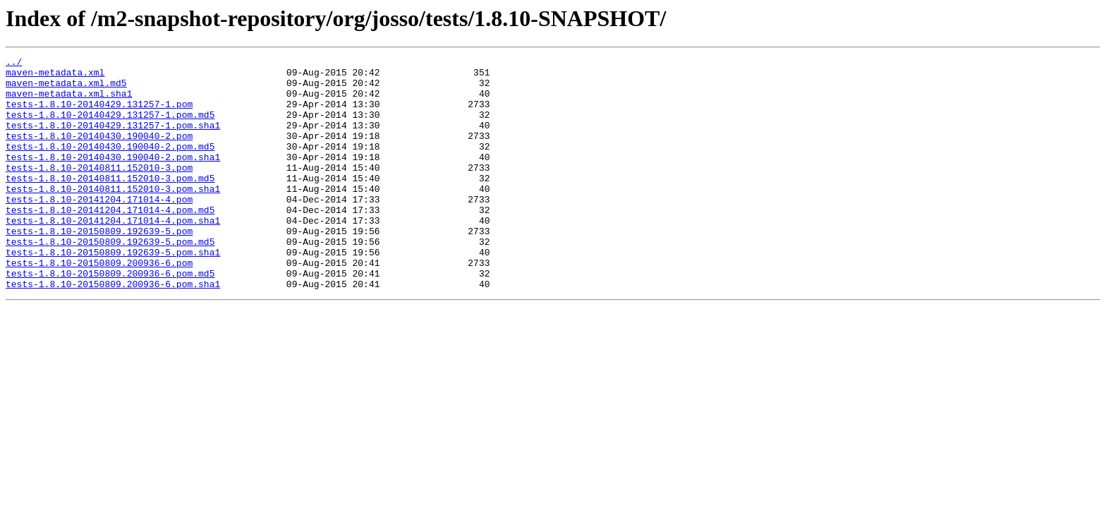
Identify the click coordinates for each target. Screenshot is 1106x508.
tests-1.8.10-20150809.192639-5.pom (99, 266)
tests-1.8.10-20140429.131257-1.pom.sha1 (113, 139)
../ (14, 63)
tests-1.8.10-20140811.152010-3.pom (99, 190)
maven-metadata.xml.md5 (66, 89)
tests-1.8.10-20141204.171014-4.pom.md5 (110, 241)
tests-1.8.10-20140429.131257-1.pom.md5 (110, 127)
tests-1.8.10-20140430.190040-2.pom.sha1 (113, 177)
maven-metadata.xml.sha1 (69, 101)
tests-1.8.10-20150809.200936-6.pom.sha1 (113, 330)
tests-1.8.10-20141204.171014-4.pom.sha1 (113, 254)
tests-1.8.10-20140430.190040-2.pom (99, 152)
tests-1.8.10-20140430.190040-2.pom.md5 (110, 165)
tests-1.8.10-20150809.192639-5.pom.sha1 (113, 292)
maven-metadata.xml (55, 76)
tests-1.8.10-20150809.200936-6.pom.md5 (110, 317)
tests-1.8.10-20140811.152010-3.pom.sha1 (113, 216)
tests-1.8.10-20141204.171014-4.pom (99, 228)
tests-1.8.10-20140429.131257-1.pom (99, 114)
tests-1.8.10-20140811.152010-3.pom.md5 (110, 203)
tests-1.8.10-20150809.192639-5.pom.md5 (110, 279)
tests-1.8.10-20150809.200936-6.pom (99, 304)
